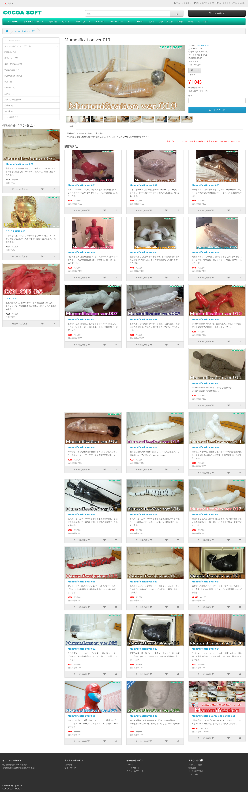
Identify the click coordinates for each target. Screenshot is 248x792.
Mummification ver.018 (81, 581)
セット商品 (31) (11, 117)
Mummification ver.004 (81, 252)
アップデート (13, 21)
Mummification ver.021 (205, 581)
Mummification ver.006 (205, 252)
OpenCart (18, 785)
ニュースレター (195, 774)
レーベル (130, 764)
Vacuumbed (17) (11, 70)
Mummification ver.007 (81, 319)
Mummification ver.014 (205, 447)
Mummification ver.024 (205, 648)
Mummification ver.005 (143, 252)
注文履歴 (192, 767)
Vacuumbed (99, 21)
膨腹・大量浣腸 (166, 21)
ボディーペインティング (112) (32, 46)
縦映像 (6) (8, 105)
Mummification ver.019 (25, 31)
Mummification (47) (13, 75)
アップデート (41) (12, 40)
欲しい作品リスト (196, 771)
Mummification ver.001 (81, 185)
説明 (71, 126)
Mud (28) (8, 81)
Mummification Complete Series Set (213, 715)
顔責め (151, 21)
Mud (130, 21)
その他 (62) (9, 111)
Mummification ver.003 (205, 185)
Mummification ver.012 (81, 447)
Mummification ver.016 (143, 514)
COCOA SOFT (203, 45)
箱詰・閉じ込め (83, 21)
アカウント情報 (195, 764)
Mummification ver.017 (205, 514)
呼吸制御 (53, 21)
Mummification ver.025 (81, 715)
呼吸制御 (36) (10, 52)
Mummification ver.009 (143, 319)
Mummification (117, 21)
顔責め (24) (9, 93)
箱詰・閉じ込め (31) (13, 64)
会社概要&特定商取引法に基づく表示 (18, 767)
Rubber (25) (9, 87)
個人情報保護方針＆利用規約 (14, 764)
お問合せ (68, 764)
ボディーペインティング (34, 21)
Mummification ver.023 (143, 648)
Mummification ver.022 (81, 648)
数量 (190, 95)
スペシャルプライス (135, 771)
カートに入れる (217, 110)
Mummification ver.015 (81, 514)
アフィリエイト (133, 767)
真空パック (66, 21)
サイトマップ (70, 767)
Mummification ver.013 (143, 447)
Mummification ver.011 (205, 383)
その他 (191, 21)
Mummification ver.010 (205, 319)
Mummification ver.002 (143, 185)
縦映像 (180, 21)
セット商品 (203, 21)
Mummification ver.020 (19, 164)
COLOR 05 (11, 298)
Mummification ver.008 (143, 715)
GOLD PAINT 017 (15, 231)
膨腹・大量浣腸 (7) (12, 99)
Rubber (140, 21)
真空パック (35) (11, 58)
